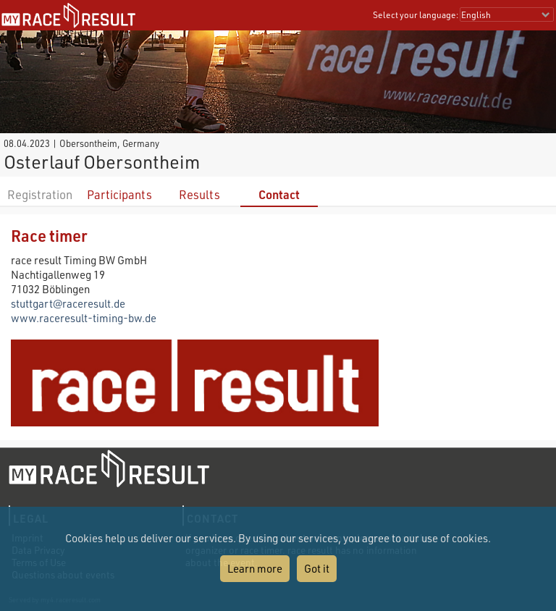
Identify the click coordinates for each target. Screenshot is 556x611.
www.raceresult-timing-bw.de (83, 318)
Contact (279, 194)
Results (199, 194)
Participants (119, 194)
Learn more (254, 568)
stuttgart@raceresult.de (68, 303)
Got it (316, 568)
